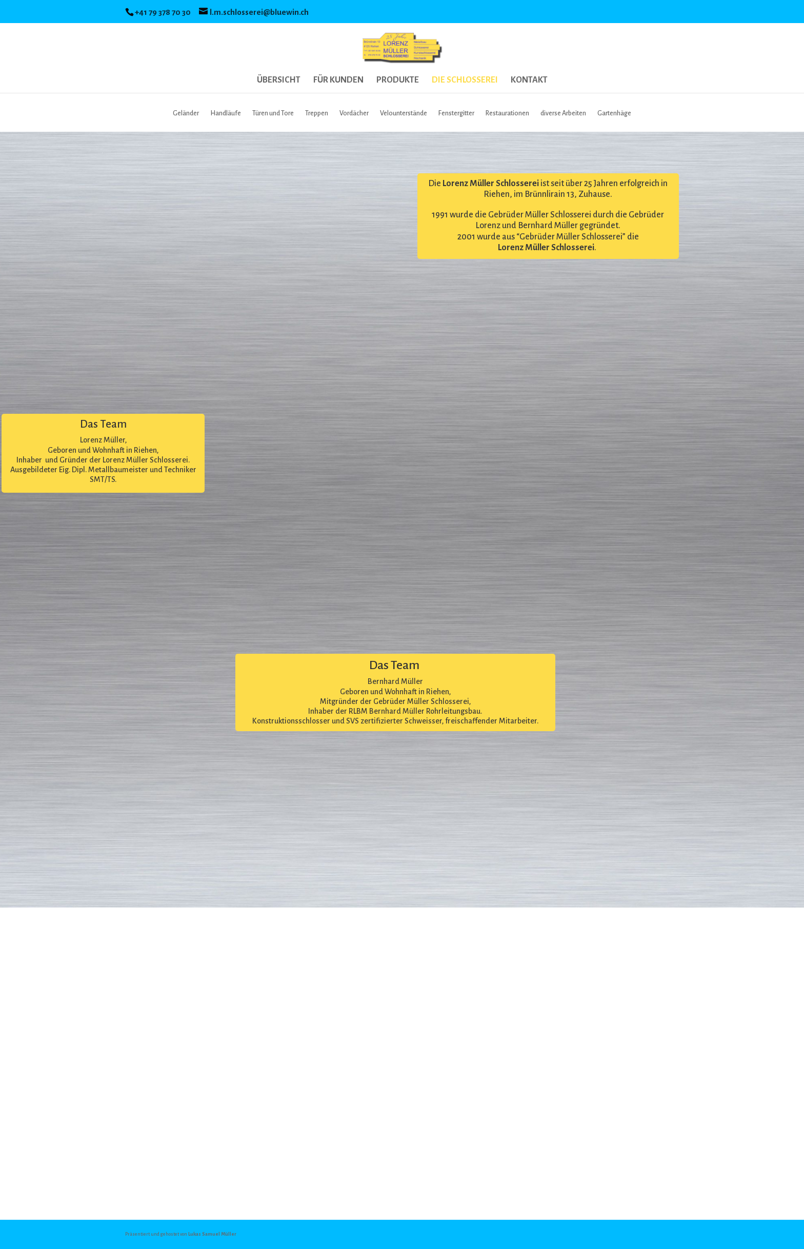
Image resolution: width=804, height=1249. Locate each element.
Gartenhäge (614, 113)
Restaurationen (507, 113)
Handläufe (225, 113)
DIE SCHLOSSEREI (465, 80)
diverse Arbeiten (563, 113)
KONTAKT (529, 80)
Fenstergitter (456, 113)
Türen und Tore (273, 113)
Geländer (186, 113)
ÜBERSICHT (278, 80)
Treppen (316, 113)
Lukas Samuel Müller (212, 1234)
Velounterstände (403, 113)
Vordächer (354, 113)
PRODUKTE (397, 80)
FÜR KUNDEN (338, 80)
